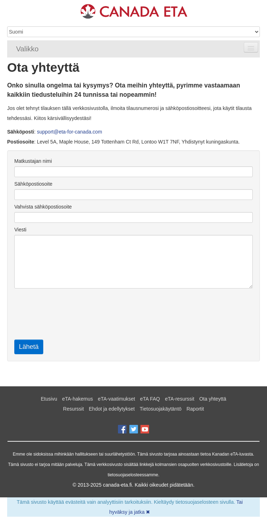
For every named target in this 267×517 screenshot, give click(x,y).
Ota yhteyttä (212, 399)
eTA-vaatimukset (116, 399)
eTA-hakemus (77, 399)
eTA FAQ (150, 399)
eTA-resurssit (179, 399)
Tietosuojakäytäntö (161, 409)
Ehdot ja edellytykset (112, 409)
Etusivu (49, 399)
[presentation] (68, 316)
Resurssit (73, 409)
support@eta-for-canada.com (69, 132)
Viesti (20, 229)
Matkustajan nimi (33, 161)
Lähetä (29, 346)
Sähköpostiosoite (33, 184)
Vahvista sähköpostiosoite (43, 207)
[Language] (133, 31)
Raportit (195, 409)
